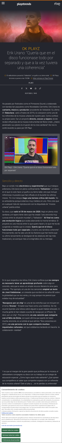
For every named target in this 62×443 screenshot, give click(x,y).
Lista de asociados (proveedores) (12, 425)
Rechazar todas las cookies (11, 435)
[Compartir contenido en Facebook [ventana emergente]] (22, 88)
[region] (31, 415)
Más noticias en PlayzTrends (43, 78)
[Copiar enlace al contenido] (40, 88)
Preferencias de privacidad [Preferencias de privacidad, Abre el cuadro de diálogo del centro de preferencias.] (11, 440)
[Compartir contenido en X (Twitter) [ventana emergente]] (26, 88)
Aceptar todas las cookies (10, 430)
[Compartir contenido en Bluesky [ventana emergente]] (31, 88)
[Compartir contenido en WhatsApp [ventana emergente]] (35, 88)
